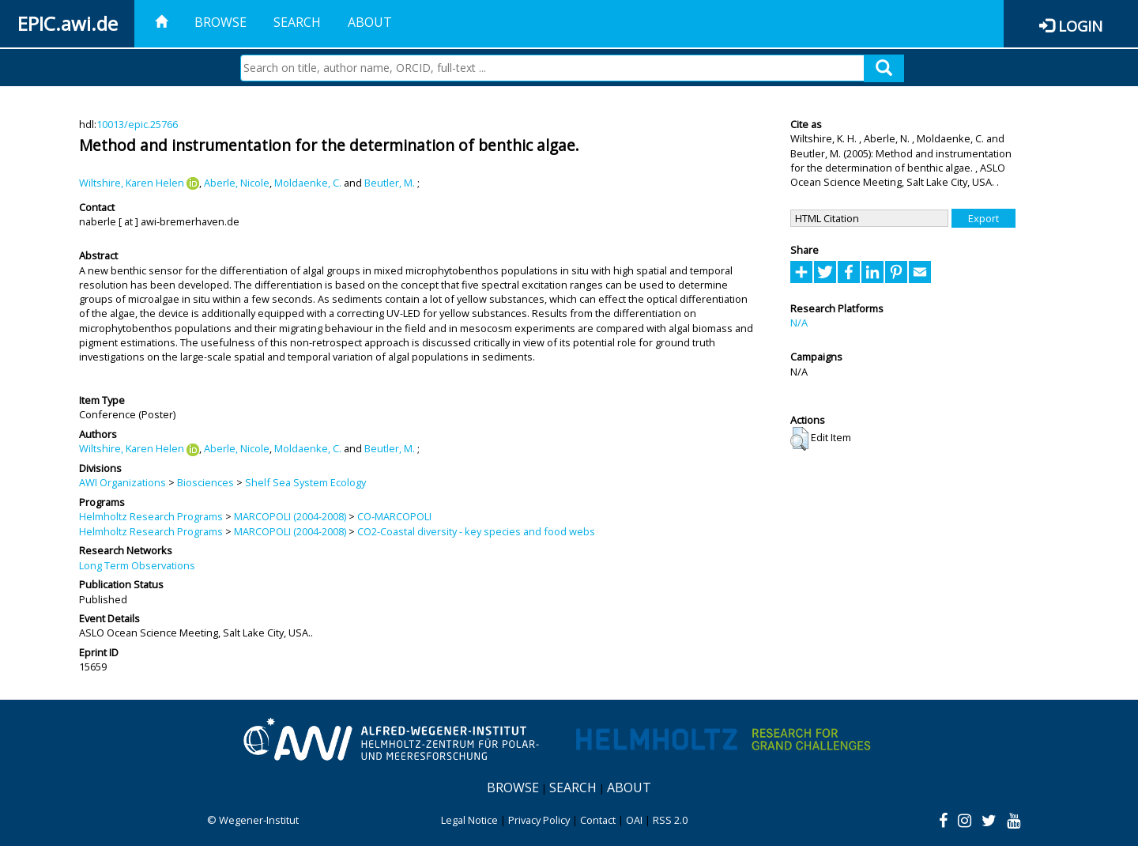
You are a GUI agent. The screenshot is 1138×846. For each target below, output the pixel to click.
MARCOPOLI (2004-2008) (290, 516)
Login (1080, 26)
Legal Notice (469, 820)
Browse (220, 22)
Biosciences (205, 482)
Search (297, 22)
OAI (634, 820)
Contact (598, 820)
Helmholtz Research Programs (151, 516)
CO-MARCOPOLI (394, 516)
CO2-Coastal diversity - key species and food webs (476, 531)
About (370, 22)
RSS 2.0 (670, 820)
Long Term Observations (137, 565)
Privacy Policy (539, 820)
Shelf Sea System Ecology (305, 482)
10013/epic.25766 (137, 124)
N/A (799, 322)
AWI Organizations (122, 482)
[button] (799, 439)
